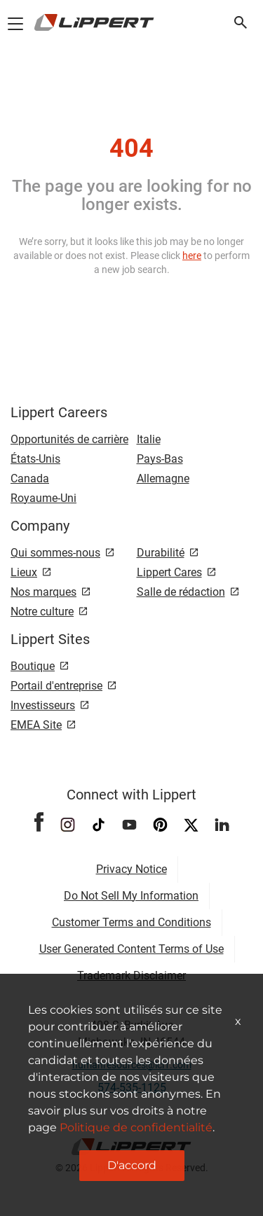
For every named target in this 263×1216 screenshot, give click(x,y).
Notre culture (42, 611)
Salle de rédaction (181, 592)
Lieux (24, 572)
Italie (149, 439)
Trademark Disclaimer (131, 975)
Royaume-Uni (43, 498)
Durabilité (160, 552)
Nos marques (43, 592)
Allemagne (163, 478)
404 (131, 148)
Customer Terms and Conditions (131, 922)
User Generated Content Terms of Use (131, 949)
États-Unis (35, 459)
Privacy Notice (131, 869)
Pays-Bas (160, 459)
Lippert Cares (169, 572)
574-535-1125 (131, 1087)
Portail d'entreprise (56, 685)
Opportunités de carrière (69, 439)
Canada (30, 478)
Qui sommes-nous (55, 552)
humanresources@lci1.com (131, 1064)
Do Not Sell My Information (131, 895)
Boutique (33, 666)
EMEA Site (36, 725)
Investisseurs (43, 705)
